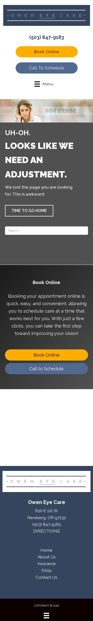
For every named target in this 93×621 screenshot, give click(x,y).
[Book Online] (46, 355)
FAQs (46, 570)
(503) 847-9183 (46, 37)
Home (46, 550)
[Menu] (46, 615)
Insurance (46, 563)
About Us (47, 556)
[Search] (46, 230)
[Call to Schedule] (46, 368)
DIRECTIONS (46, 531)
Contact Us (46, 577)
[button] (47, 51)
